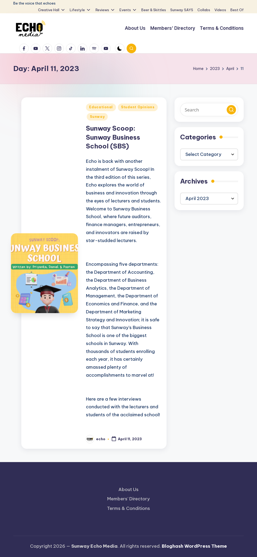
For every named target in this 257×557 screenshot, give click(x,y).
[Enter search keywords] (209, 109)
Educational (101, 107)
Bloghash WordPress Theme (194, 546)
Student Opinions (138, 107)
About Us (128, 489)
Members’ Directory (128, 499)
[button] (231, 109)
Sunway (97, 117)
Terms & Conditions (128, 508)
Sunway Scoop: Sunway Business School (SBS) (113, 137)
